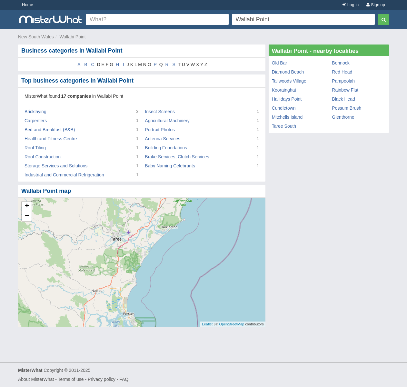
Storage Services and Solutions (56, 165)
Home (27, 4)
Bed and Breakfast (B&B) (50, 129)
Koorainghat (284, 90)
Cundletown (284, 108)
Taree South (284, 126)
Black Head (343, 99)
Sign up (375, 4)
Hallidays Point (287, 99)
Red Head (342, 71)
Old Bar (279, 62)
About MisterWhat (36, 379)
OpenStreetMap (231, 324)
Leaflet (207, 324)
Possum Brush (346, 108)
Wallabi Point (73, 36)
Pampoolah (343, 81)
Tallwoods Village (289, 81)
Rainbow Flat (345, 90)
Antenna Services (162, 138)
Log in (350, 4)
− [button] (27, 216)
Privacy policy (101, 379)
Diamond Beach (288, 71)
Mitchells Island (287, 117)
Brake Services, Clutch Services (177, 156)
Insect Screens (160, 111)
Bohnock (340, 62)
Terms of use (71, 379)
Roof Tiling (35, 147)
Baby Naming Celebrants (170, 165)
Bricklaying (35, 111)
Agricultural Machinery (167, 120)
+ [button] (27, 206)
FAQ (123, 379)
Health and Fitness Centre (51, 138)
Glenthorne (343, 117)
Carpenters (36, 120)
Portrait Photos (160, 129)
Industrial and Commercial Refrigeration (64, 174)
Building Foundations (166, 147)
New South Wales (36, 36)
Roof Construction (43, 156)
